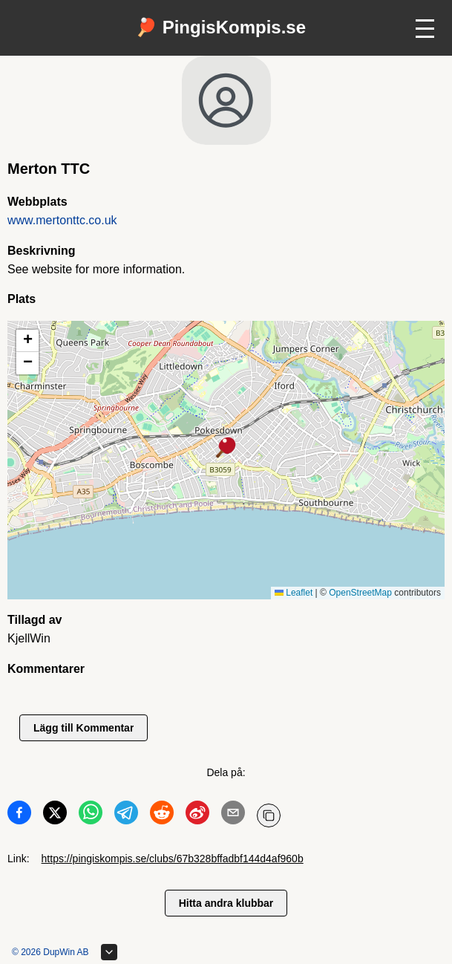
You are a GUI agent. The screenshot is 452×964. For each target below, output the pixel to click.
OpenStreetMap (360, 592)
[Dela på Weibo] (197, 815)
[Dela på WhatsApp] (90, 815)
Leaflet (293, 592)
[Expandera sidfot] (109, 952)
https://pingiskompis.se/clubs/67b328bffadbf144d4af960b (173, 858)
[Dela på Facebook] (19, 815)
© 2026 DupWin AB (50, 952)
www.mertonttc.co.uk (62, 220)
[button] (226, 448)
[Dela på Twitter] (55, 815)
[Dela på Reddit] (162, 815)
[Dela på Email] (233, 815)
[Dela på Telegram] (126, 815)
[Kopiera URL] (269, 815)
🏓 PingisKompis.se (220, 27)
